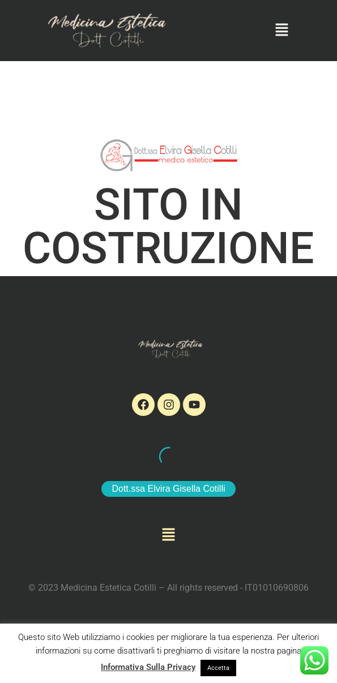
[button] (281, 30)
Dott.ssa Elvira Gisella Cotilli (168, 488)
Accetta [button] (218, 668)
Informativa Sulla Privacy (148, 667)
